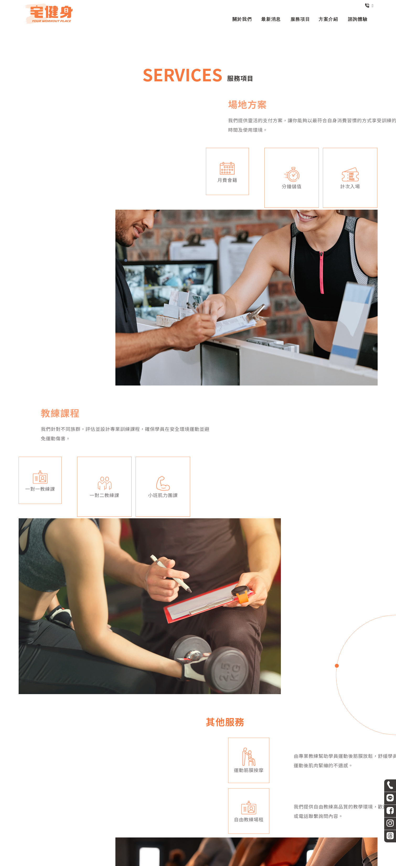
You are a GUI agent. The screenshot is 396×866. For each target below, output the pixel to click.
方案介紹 (221, 837)
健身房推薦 (214, 851)
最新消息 (175, 837)
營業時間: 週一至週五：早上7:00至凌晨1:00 (252, 826)
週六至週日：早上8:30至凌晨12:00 (321, 826)
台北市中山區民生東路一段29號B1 (184, 826)
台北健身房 (166, 851)
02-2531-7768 (70, 826)
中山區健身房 (190, 851)
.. (215, 862)
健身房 (147, 851)
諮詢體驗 (244, 837)
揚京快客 (180, 862)
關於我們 (151, 837)
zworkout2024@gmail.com (118, 826)
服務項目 (198, 837)
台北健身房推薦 (241, 851)
